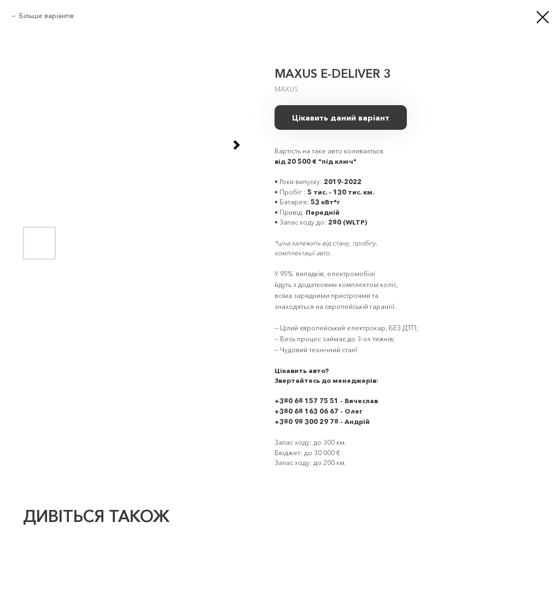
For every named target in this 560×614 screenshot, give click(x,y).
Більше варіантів (46, 16)
